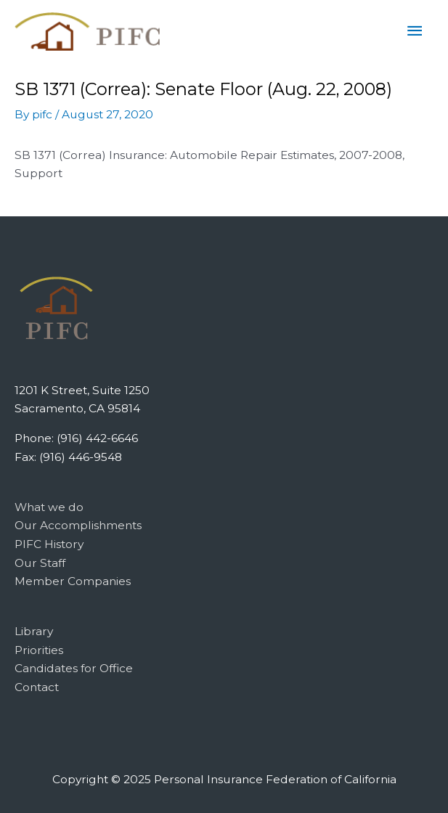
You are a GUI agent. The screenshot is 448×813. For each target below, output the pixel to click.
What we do (49, 507)
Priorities (39, 650)
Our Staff (40, 563)
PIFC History (49, 544)
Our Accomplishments (78, 525)
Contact (37, 687)
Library (34, 631)
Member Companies (73, 581)
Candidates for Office (74, 668)
